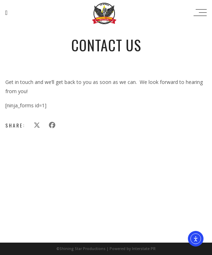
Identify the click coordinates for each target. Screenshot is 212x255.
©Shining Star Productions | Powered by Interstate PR (106, 248)
